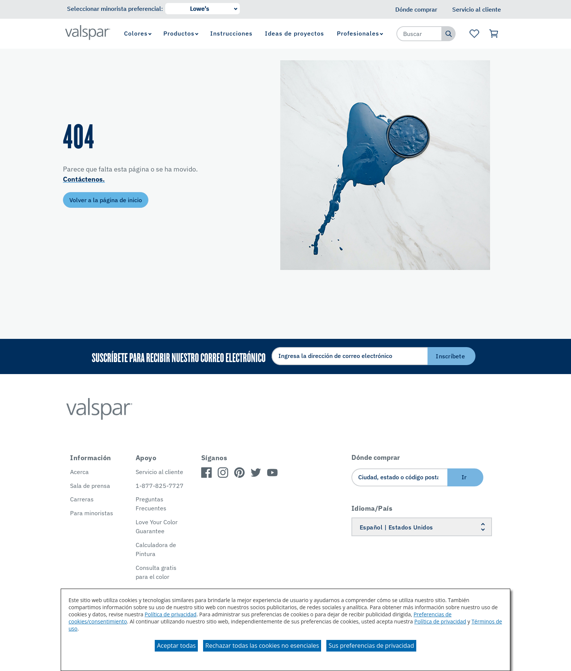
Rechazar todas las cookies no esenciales (262, 645)
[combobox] (419, 33)
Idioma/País (372, 508)
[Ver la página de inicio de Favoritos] (474, 34)
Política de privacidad (170, 614)
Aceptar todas (176, 645)
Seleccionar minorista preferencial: (115, 8)
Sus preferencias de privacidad (371, 645)
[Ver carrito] (494, 34)
